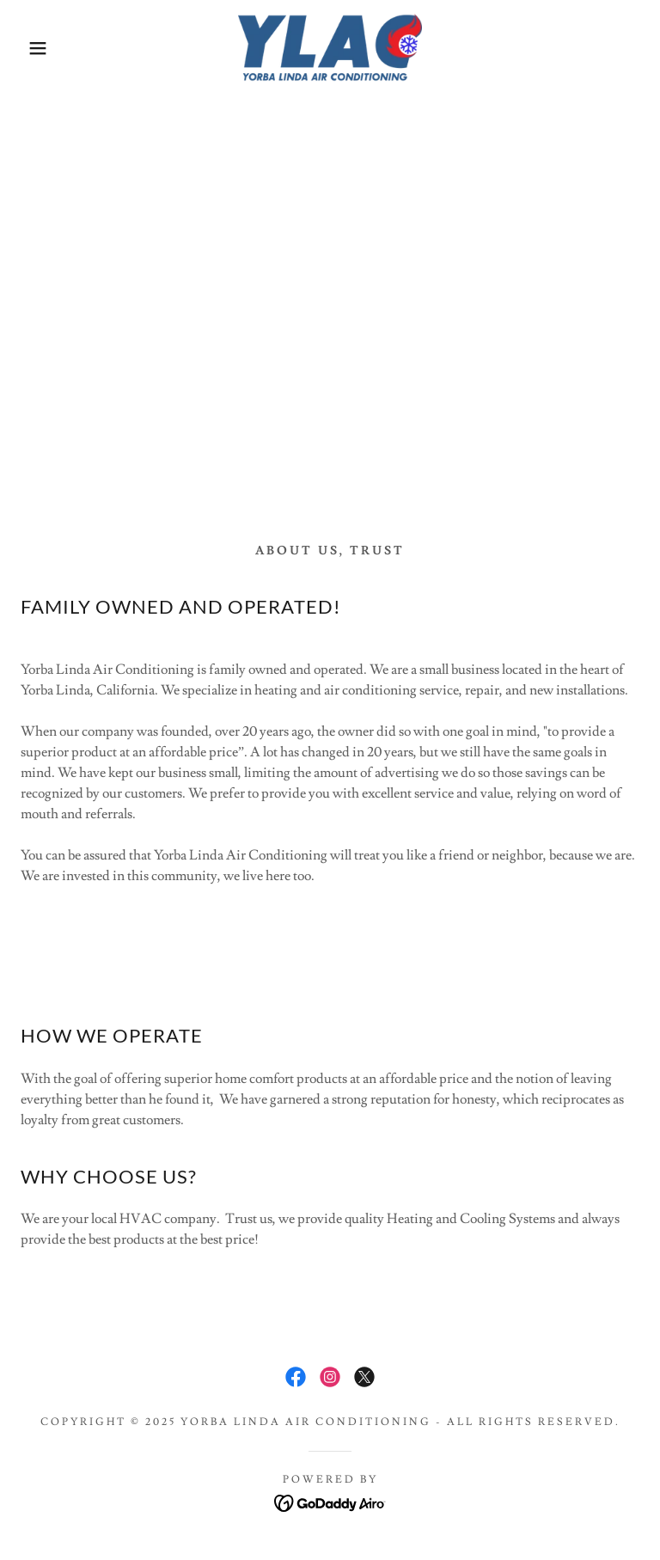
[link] (330, 48)
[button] (33, 48)
